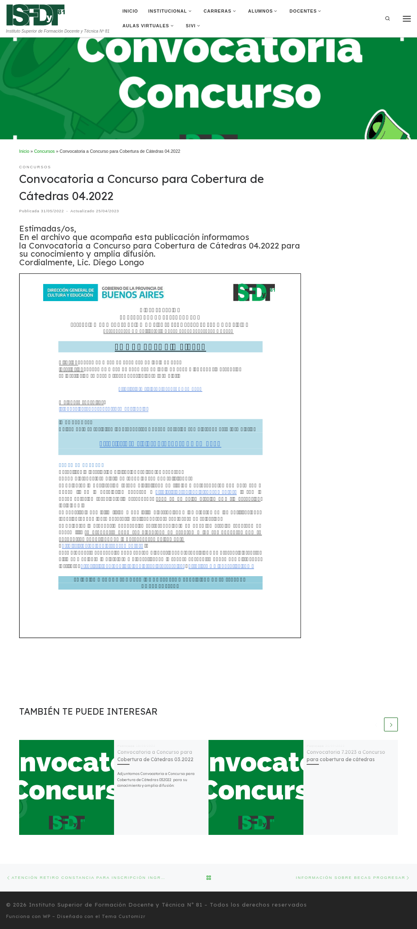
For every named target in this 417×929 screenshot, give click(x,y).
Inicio (24, 151)
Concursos (44, 151)
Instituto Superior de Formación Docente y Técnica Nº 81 (115, 904)
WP (46, 916)
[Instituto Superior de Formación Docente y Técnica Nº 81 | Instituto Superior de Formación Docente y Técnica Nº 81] (35, 14)
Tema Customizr (124, 916)
